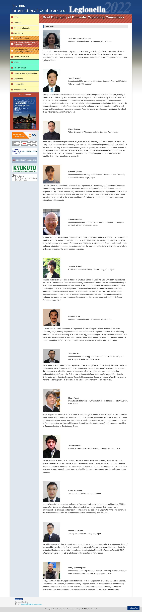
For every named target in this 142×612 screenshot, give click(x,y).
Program (17, 62)
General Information (21, 57)
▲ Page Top (133, 608)
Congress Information (22, 28)
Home (16, 17)
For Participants (20, 68)
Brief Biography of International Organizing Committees (27, 51)
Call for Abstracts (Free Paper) (25, 73)
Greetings (17, 23)
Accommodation (20, 90)
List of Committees (22, 38)
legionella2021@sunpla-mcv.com (31, 604)
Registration (18, 79)
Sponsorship (19, 84)
